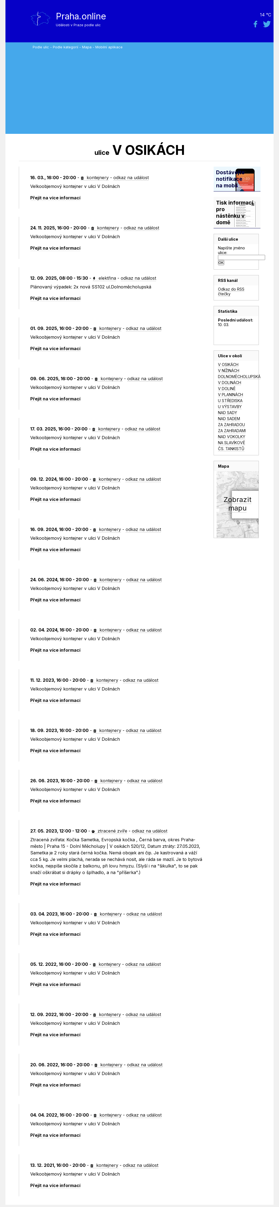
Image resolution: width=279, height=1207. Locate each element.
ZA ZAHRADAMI (232, 430)
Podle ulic (41, 47)
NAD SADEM (229, 418)
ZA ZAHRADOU (231, 424)
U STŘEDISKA (230, 400)
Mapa (87, 47)
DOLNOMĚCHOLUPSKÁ (239, 376)
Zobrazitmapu (237, 503)
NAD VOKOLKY (231, 436)
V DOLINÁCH (229, 382)
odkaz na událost (131, 177)
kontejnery (95, 177)
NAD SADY (227, 412)
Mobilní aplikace (109, 47)
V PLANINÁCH (230, 394)
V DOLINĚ (227, 388)
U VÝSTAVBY (230, 406)
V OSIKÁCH (228, 364)
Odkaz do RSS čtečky (231, 291)
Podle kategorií (65, 47)
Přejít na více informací (55, 197)
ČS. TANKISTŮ (231, 448)
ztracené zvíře (109, 831)
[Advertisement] (152, 90)
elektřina (104, 278)
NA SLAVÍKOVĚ (231, 442)
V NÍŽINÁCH (228, 370)
